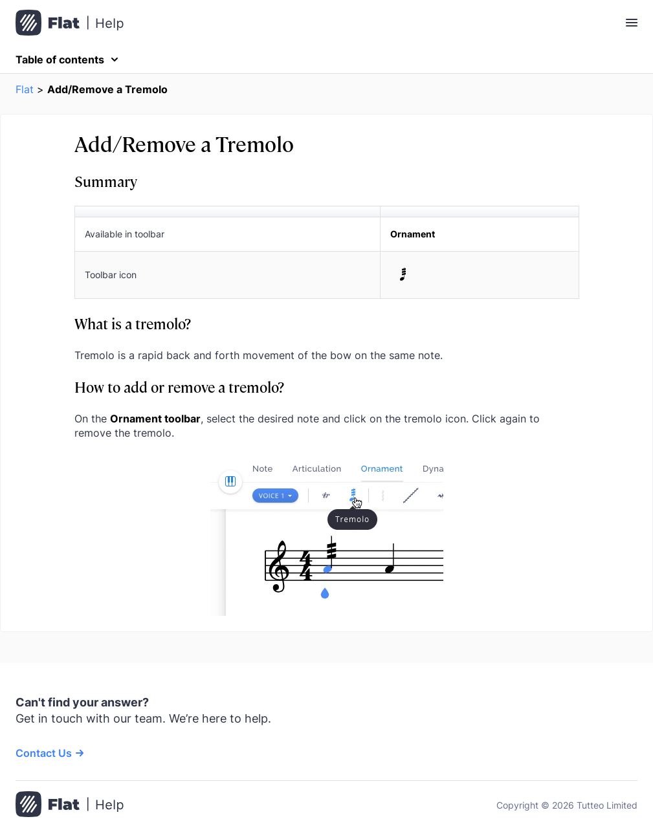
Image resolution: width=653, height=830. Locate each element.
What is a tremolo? (132, 323)
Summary (105, 180)
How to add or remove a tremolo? (179, 386)
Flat (25, 89)
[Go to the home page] (70, 805)
